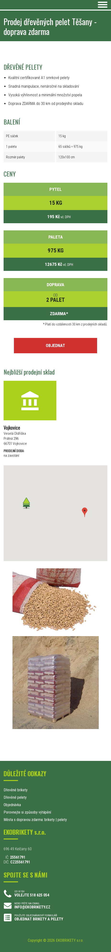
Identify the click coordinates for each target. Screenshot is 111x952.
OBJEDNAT (55, 345)
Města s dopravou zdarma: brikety (29, 819)
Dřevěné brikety (16, 790)
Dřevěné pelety (15, 797)
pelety (62, 819)
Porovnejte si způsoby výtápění (27, 812)
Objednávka (12, 805)
